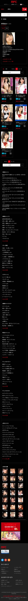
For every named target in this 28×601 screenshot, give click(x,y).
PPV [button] (7, 28)
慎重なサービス (19, 584)
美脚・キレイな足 (8, 227)
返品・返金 (3, 584)
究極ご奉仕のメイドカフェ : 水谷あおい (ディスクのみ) (7, 123)
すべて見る (5, 458)
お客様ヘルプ (14, 4)
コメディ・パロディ (8, 354)
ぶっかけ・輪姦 (7, 261)
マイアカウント (19, 582)
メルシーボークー (8, 441)
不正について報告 (5, 582)
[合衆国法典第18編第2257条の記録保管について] (14, 596)
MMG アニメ (6, 413)
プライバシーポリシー (6, 586)
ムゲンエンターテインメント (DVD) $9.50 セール (13, 192)
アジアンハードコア (8, 348)
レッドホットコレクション (10, 454)
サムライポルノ (7, 447)
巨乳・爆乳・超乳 (8, 221)
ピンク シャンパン (8, 443)
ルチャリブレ (6, 456)
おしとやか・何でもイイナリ (10, 323)
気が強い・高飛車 (7, 325)
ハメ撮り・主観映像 (8, 256)
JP (22, 4)
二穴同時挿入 (6, 252)
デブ (4, 236)
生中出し (6, 250)
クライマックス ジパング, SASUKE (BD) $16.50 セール (12, 188)
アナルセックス (7, 254)
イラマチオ (6, 259)
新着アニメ (6, 364)
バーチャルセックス (8, 335)
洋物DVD (3, 569)
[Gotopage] (11, 72)
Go (22, 72)
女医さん (5, 288)
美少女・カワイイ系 (8, 232)
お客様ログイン (4, 571)
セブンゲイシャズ (7, 393)
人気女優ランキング (8, 61)
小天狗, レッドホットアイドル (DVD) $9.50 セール (13, 185)
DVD (2, 9)
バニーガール (6, 294)
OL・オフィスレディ (8, 290)
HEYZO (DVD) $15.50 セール (9, 178)
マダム (5, 319)
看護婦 (5, 285)
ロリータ (5, 306)
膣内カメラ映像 (7, 263)
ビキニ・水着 (6, 379)
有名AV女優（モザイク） (9, 344)
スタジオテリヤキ (8, 434)
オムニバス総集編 (7, 373)
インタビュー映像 (7, 352)
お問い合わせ (19, 580)
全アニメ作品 (6, 366)
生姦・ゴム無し (7, 248)
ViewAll (5, 241)
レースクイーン (7, 296)
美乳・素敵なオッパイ (9, 223)
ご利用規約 (3, 573)
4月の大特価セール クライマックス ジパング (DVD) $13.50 (13, 205)
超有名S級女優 (7, 219)
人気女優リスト (7, 59)
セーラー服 (6, 277)
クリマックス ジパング (9, 449)
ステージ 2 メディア (8, 436)
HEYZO (5, 430)
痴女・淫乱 (6, 308)
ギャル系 (5, 310)
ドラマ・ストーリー (8, 346)
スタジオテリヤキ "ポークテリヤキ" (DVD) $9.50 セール (13, 195)
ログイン (6, 4)
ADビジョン (6, 402)
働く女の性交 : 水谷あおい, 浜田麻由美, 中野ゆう (21, 96)
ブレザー (5, 279)
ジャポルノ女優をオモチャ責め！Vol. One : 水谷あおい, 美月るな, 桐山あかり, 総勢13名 (7, 96)
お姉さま (5, 312)
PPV (9, 9)
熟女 (4, 317)
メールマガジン (17, 573)
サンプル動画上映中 (8, 368)
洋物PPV (16, 569)
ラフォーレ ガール (8, 432)
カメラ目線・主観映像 (9, 350)
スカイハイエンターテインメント (12, 452)
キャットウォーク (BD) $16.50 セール (11, 180)
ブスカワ (5, 238)
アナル (4, 375)
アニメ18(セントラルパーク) (10, 397)
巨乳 (4, 383)
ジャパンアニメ (7, 408)
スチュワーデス (7, 292)
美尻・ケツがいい (8, 225)
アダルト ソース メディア (10, 400)
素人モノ (5, 341)
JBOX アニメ (6, 406)
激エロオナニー (7, 265)
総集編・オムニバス (8, 339)
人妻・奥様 (6, 315)
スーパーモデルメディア (9, 428)
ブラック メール (7, 381)
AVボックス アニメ (7, 395)
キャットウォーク (8, 426)
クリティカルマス (7, 404)
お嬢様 (4, 321)
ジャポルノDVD (4, 567)
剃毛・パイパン (7, 267)
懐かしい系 (5, 337)
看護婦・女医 (6, 370)
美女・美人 (6, 234)
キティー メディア (7, 410)
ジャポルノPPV (17, 567)
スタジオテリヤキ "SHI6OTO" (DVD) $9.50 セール (13, 202)
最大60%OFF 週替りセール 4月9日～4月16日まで (13, 175)
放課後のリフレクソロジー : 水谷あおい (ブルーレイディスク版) (21, 123)
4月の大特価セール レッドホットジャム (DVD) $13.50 (14, 209)
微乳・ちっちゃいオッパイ (10, 230)
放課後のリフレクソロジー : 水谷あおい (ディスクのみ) (7, 150)
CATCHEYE (6, 445)
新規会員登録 (17, 571)
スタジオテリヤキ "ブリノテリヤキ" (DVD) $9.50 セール (13, 198)
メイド (5, 283)
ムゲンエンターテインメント (10, 439)
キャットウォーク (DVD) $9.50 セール (11, 182)
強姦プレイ (5, 377)
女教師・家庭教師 (8, 281)
